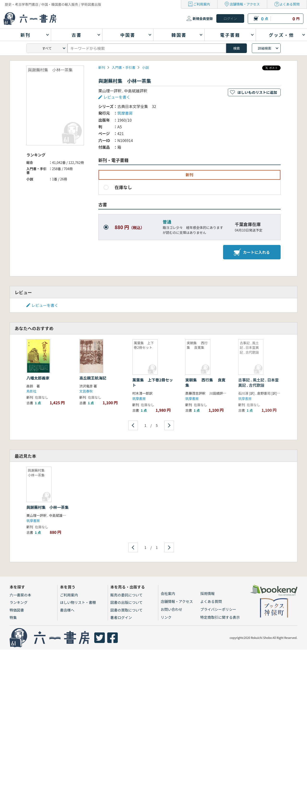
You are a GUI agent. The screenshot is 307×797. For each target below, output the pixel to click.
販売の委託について (126, 594)
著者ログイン (121, 617)
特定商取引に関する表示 (220, 617)
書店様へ (67, 610)
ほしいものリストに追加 (257, 92)
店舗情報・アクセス (245, 4)
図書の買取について (126, 610)
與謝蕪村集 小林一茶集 (47, 507)
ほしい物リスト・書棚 (78, 602)
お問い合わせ (171, 609)
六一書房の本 (20, 594)
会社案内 (168, 593)
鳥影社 (31, 391)
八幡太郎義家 (37, 378)
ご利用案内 (201, 4)
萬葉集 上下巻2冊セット (152, 382)
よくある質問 (289, 4)
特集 (13, 617)
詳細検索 (264, 48)
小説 (145, 67)
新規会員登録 (203, 18)
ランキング (19, 602)
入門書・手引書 (123, 67)
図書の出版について (126, 602)
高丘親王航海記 (92, 378)
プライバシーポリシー (218, 609)
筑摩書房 (125, 113)
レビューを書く (116, 97)
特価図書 (17, 610)
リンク (166, 617)
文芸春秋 (86, 391)
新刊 (101, 67)
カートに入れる (252, 252)
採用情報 (207, 593)
